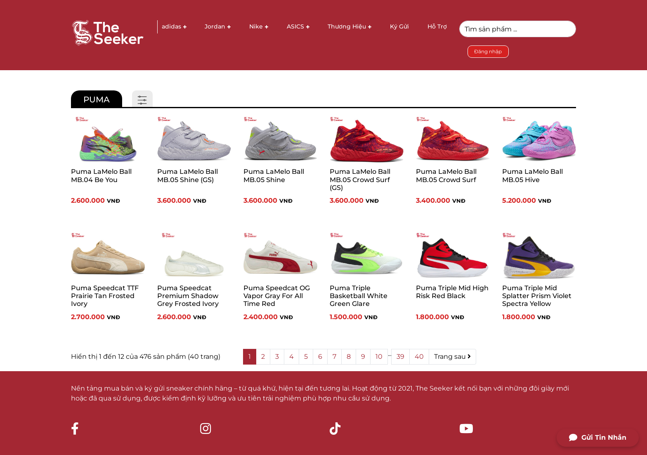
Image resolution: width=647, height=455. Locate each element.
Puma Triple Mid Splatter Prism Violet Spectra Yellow (536, 296)
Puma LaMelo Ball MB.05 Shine (273, 175)
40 (419, 356)
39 (400, 356)
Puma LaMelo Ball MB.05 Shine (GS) (187, 175)
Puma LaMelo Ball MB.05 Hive (532, 175)
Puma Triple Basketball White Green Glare (358, 296)
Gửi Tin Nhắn (597, 438)
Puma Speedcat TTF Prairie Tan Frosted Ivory (105, 296)
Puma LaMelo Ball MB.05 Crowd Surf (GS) (360, 179)
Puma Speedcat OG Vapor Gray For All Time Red (276, 296)
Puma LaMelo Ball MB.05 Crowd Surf (446, 175)
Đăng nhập (488, 51)
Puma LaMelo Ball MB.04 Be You (101, 175)
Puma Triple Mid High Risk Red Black (452, 292)
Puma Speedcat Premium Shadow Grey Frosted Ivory (188, 296)
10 (379, 356)
